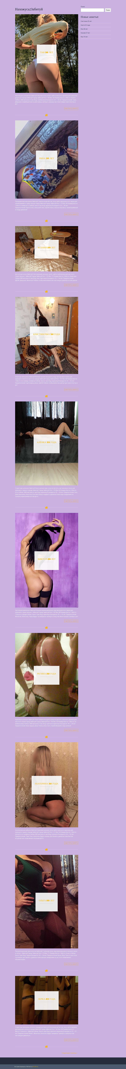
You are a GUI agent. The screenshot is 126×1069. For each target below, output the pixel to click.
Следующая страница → (70, 1053)
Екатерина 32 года (46, 783)
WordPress (35, 1066)
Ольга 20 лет (46, 900)
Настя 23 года (85, 25)
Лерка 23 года (46, 999)
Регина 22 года (46, 673)
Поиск (83, 7)
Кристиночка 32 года (46, 334)
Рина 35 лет (46, 158)
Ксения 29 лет (46, 247)
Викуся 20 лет (46, 559)
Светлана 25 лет (86, 21)
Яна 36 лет (84, 29)
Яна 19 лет (84, 37)
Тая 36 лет (46, 52)
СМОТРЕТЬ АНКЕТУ (71, 108)
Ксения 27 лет (85, 33)
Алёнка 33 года (46, 442)
